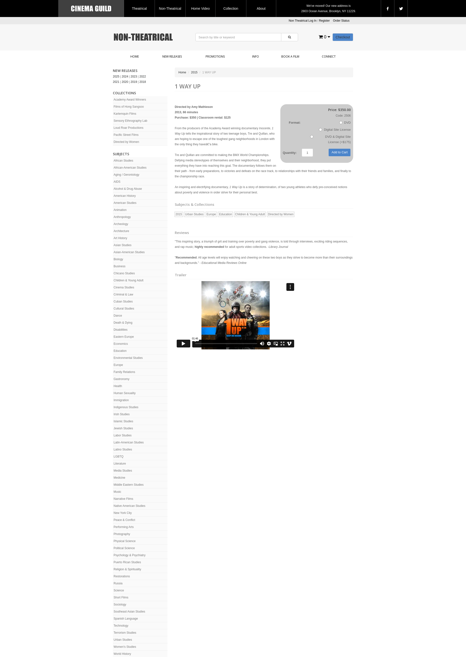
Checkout (343, 37)
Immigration (121, 400)
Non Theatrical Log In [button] (302, 20)
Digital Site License (335, 129)
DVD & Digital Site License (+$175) (330, 139)
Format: (294, 122)
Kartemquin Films (125, 113)
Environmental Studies (128, 358)
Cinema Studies (124, 287)
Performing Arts (124, 527)
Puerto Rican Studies (127, 562)
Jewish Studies (123, 428)
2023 (134, 76)
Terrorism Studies (125, 632)
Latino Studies (123, 449)
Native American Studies (129, 506)
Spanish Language (126, 618)
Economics (121, 344)
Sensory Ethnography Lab (130, 120)
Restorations (122, 576)
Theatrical (139, 8)
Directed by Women (126, 142)
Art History (120, 238)
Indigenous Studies (126, 407)
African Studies (123, 160)
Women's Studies (125, 646)
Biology (118, 259)
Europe (118, 365)
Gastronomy (121, 379)
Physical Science (125, 541)
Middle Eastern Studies (128, 484)
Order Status (341, 20)
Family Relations (124, 372)
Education (120, 351)
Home (134, 56)
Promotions (215, 56)
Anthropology (122, 217)
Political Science (124, 548)
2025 (116, 76)
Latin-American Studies (129, 442)
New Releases (172, 56)
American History (125, 196)
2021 (116, 82)
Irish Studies (122, 414)
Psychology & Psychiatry (129, 555)
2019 (134, 82)
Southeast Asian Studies (129, 611)
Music (117, 491)
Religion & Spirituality (127, 569)
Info (255, 56)
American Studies (125, 203)
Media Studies (123, 470)
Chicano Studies (124, 273)
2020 (125, 82)
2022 (143, 76)
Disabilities (120, 329)
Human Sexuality (125, 393)
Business (119, 266)
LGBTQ (119, 456)
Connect (329, 56)
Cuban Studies (123, 301)
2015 (194, 72)
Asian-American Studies (129, 252)
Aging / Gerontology (126, 174)
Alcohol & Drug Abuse (128, 188)
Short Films (121, 597)
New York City (123, 513)
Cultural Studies (124, 308)
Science (119, 590)
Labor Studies (123, 435)
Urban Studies (123, 639)
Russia (118, 583)
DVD (345, 122)
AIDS (117, 181)
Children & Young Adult (128, 280)
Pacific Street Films (126, 135)
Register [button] (324, 20)
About (261, 8)
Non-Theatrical (170, 8)
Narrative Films (123, 499)
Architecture (121, 231)
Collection (230, 8)
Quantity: (290, 153)
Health (118, 386)
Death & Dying (123, 322)
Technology (121, 625)
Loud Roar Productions (128, 128)
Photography (122, 534)
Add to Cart (340, 152)
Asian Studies (122, 245)
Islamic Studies (123, 421)
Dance (118, 315)
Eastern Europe (124, 336)
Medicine (119, 477)
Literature (120, 463)
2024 (125, 76)
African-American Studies (130, 167)
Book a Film (290, 56)
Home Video (200, 8)
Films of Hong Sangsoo (129, 106)
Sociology (120, 604)
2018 (143, 82)
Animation (120, 210)
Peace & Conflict (124, 520)
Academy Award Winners (130, 99)
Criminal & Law (123, 294)
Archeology (121, 224)
